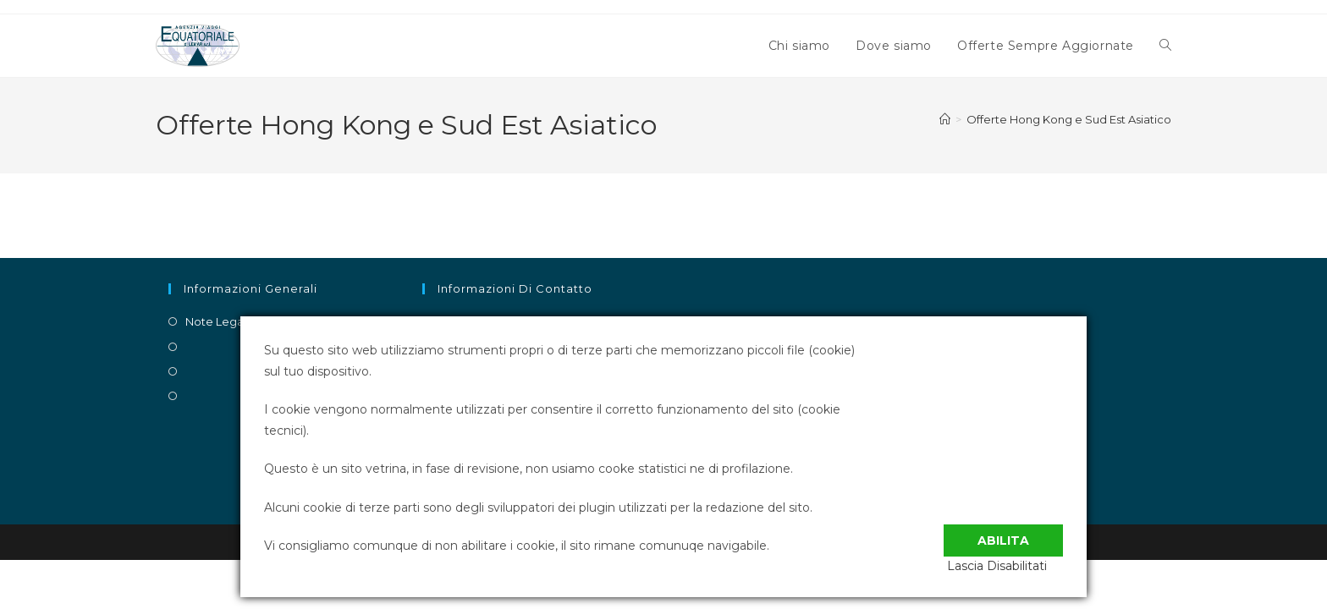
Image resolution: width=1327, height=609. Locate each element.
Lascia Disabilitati (1013, 565)
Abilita (1003, 530)
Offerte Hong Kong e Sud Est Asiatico (1068, 119)
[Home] (944, 119)
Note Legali (217, 321)
